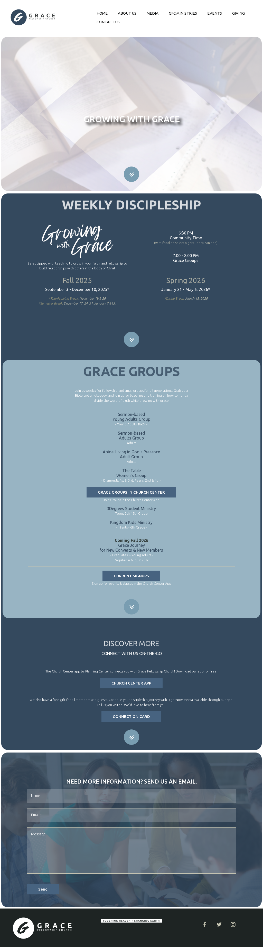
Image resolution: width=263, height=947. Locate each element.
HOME (102, 13)
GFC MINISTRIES (183, 13)
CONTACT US (108, 22)
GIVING (238, 13)
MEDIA (152, 13)
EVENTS (214, 13)
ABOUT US (127, 13)
